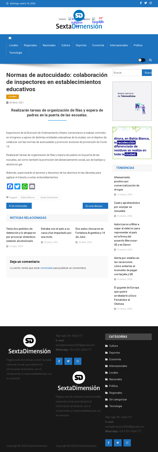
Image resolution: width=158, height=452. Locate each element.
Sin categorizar (118, 399)
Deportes (81, 45)
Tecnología (15, 52)
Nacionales (49, 45)
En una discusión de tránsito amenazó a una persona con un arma (97, 206)
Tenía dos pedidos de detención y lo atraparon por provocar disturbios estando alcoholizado (21, 234)
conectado (46, 268)
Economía (98, 45)
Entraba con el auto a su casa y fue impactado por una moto (56, 232)
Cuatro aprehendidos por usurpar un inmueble (127, 206)
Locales (13, 45)
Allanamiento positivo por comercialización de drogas (126, 183)
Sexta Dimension (49, 197)
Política (138, 45)
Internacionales (119, 45)
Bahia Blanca (28, 197)
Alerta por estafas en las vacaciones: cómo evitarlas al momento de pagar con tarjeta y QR (126, 266)
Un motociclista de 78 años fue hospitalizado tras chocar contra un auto (21, 206)
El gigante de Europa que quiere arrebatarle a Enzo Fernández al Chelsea (126, 295)
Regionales (30, 45)
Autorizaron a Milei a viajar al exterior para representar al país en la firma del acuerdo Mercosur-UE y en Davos (127, 234)
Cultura (65, 45)
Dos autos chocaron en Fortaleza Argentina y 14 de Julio (90, 232)
